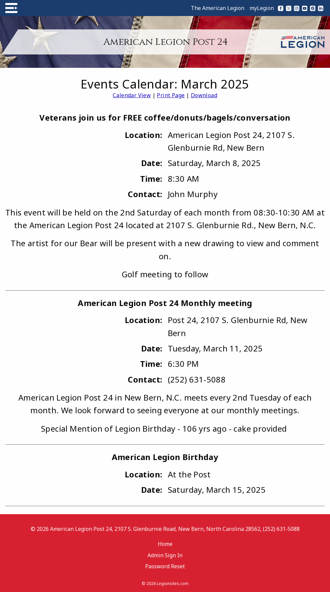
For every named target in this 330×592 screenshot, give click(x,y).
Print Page (171, 95)
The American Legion (217, 8)
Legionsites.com (173, 583)
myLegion (262, 8)
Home (165, 544)
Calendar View (132, 95)
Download (204, 95)
